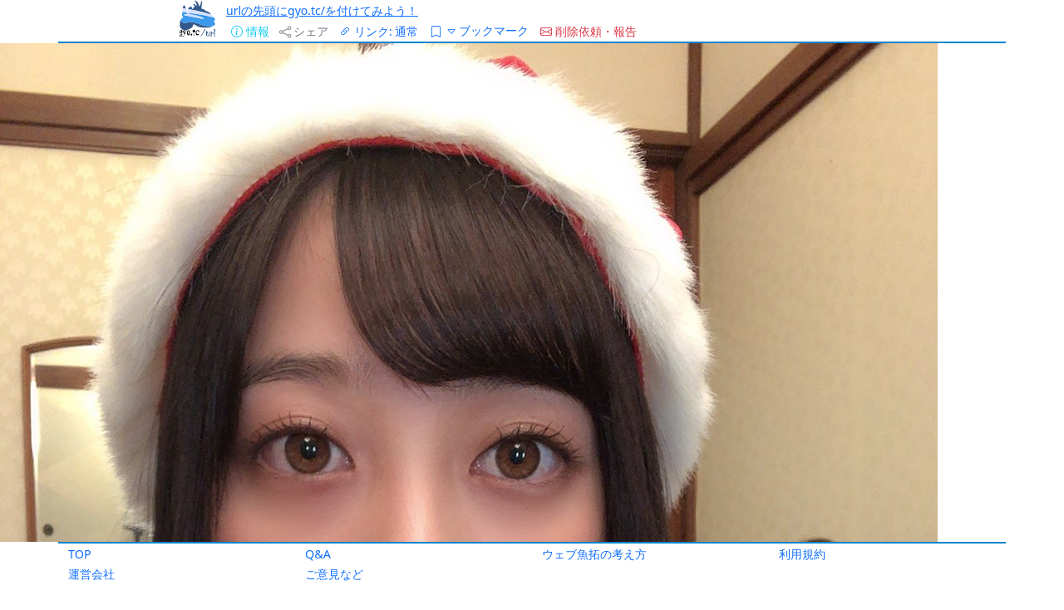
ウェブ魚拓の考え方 (594, 554)
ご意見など (334, 574)
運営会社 (91, 574)
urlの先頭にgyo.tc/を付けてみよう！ (322, 10)
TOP (79, 554)
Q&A (318, 554)
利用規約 (802, 554)
